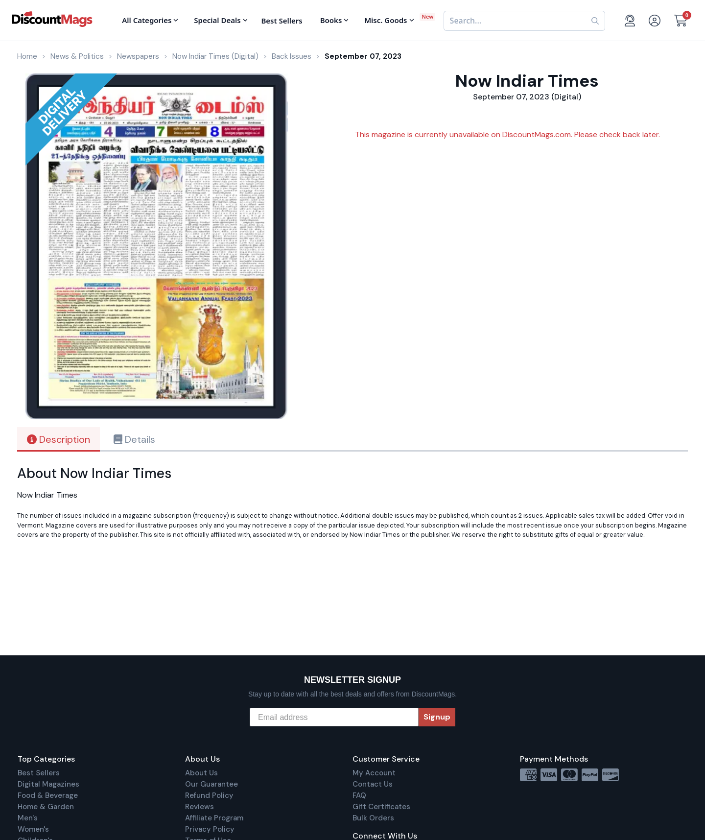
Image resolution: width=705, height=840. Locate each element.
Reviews (199, 807)
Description (58, 439)
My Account (374, 773)
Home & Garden (46, 807)
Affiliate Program (214, 818)
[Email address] (334, 717)
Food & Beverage (48, 795)
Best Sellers (39, 773)
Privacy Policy (210, 829)
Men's (28, 818)
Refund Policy (209, 795)
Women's (33, 829)
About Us (201, 773)
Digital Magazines (48, 784)
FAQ (359, 795)
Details (134, 439)
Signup (436, 717)
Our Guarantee (211, 784)
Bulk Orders (373, 818)
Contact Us (372, 784)
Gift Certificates (381, 807)
